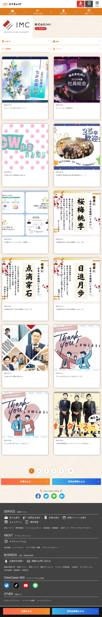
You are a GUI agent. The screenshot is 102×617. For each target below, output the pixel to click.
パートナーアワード (44, 600)
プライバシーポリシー (50, 547)
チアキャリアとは (15, 541)
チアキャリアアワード (12, 600)
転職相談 (55, 528)
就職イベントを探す (74, 518)
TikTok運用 (8, 570)
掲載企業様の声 (9, 567)
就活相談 (47, 528)
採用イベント (22, 567)
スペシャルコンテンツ (34, 528)
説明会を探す (32, 518)
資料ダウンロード (46, 567)
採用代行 (25, 570)
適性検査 (32, 522)
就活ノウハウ (9, 528)
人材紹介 (75, 567)
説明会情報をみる (76, 481)
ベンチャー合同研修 (62, 567)
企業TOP (25, 41)
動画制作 (17, 570)
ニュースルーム (18, 547)
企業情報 (25, 48)
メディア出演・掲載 (33, 547)
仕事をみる (25, 481)
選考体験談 (20, 528)
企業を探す (51, 518)
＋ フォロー (40, 28)
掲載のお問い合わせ (38, 561)
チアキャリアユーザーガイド (80, 528)
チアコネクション (86, 567)
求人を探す (12, 518)
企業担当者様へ (14, 561)
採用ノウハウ (33, 567)
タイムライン (13, 522)
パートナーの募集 (28, 600)
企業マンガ (64, 528)
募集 (76, 41)
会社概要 (7, 547)
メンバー (76, 48)
